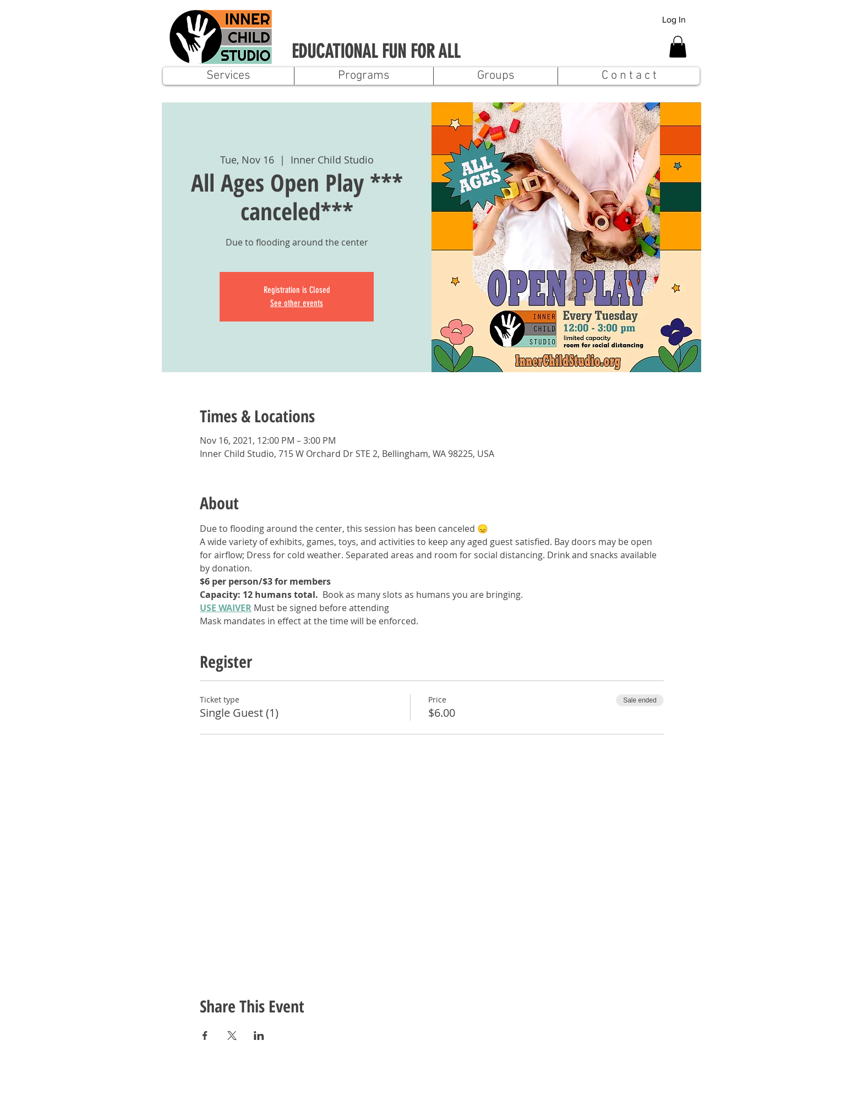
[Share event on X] (232, 1035)
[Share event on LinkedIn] (259, 1035)
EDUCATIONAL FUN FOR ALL (376, 51)
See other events (296, 303)
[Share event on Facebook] (205, 1035)
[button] (678, 46)
